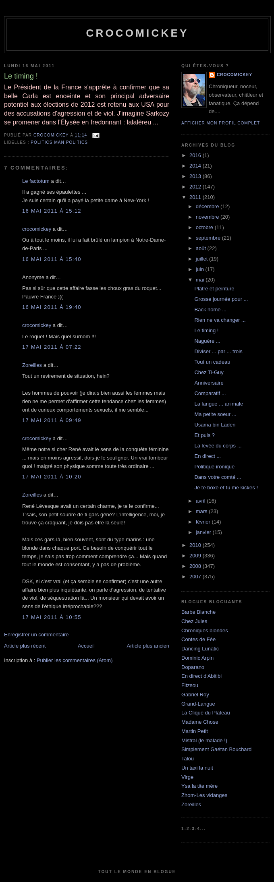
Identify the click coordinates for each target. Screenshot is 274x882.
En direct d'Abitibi (201, 676)
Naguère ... (207, 341)
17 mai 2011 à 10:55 (51, 617)
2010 (196, 545)
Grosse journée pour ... (221, 299)
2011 (196, 197)
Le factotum (36, 181)
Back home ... (210, 309)
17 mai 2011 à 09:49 (51, 420)
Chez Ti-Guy (208, 372)
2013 (196, 176)
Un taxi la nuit (197, 768)
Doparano (192, 667)
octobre (205, 227)
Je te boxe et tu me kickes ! (226, 487)
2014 (196, 166)
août (202, 248)
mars (202, 511)
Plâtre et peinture (214, 289)
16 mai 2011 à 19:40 (51, 307)
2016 (196, 155)
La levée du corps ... (217, 446)
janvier (204, 532)
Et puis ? (204, 435)
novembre (208, 217)
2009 (196, 556)
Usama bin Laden (214, 425)
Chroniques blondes (204, 630)
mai (201, 280)
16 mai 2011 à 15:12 (51, 211)
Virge (187, 777)
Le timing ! (206, 330)
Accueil (86, 646)
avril (201, 501)
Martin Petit (194, 731)
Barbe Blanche (198, 612)
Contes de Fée (198, 639)
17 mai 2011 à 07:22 (51, 347)
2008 (196, 566)
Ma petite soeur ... (215, 414)
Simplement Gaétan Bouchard (216, 749)
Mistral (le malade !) (204, 740)
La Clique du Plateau (205, 713)
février (204, 522)
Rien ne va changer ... (219, 320)
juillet (202, 259)
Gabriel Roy (195, 695)
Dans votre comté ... (217, 477)
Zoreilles (32, 365)
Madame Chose (199, 722)
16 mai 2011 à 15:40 (51, 259)
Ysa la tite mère (199, 786)
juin (201, 269)
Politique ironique (214, 467)
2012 (196, 187)
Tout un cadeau (212, 362)
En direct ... (207, 456)
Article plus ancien (148, 646)
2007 (196, 577)
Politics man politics (59, 142)
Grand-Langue (198, 704)
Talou (187, 759)
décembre (208, 206)
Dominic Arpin (197, 658)
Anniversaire (208, 383)
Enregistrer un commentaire (36, 634)
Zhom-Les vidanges (204, 795)
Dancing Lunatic (200, 649)
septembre (209, 238)
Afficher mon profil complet (220, 123)
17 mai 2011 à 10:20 (51, 477)
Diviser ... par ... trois (218, 351)
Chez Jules (194, 621)
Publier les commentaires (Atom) (75, 660)
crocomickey (137, 33)
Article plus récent (25, 646)
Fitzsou (189, 685)
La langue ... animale (218, 404)
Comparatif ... (210, 393)
